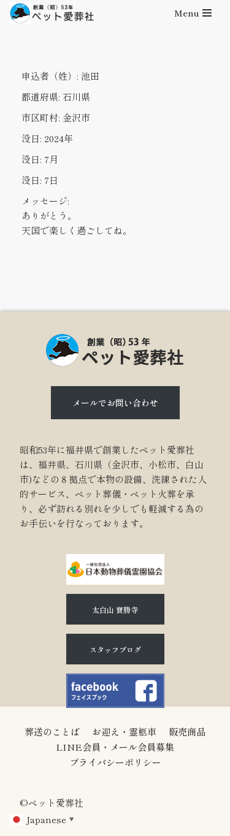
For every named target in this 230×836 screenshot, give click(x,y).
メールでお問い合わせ (115, 403)
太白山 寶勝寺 (115, 609)
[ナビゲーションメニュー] (193, 12)
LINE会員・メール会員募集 (115, 746)
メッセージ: (45, 200)
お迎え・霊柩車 (124, 731)
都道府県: (40, 96)
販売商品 (187, 731)
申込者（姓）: (50, 75)
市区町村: (40, 117)
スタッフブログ (115, 649)
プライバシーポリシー (115, 762)
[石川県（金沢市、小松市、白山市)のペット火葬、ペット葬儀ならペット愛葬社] (51, 13)
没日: (31, 138)
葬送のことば (52, 731)
